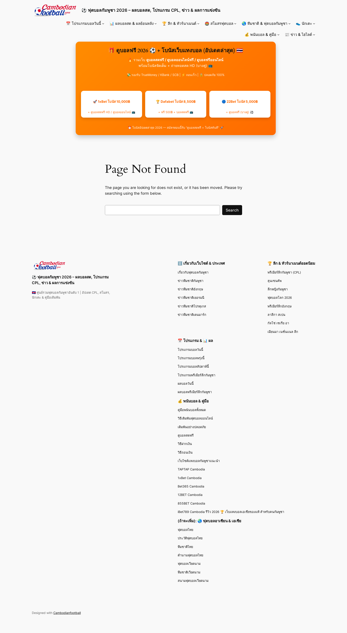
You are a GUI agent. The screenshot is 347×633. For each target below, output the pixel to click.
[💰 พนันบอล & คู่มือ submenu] (278, 34)
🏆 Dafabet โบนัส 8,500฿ (176, 106)
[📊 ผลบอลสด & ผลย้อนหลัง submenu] (155, 23)
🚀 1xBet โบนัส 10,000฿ (111, 106)
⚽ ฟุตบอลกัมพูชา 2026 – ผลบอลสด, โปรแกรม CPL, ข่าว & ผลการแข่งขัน (150, 10)
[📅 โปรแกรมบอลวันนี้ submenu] (103, 23)
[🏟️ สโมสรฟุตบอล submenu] (235, 23)
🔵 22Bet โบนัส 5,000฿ (240, 106)
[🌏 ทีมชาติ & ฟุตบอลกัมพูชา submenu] (289, 23)
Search (232, 210)
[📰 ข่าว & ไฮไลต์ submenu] (314, 34)
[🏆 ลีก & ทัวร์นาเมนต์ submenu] (198, 23)
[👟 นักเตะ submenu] (314, 23)
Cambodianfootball (67, 613)
